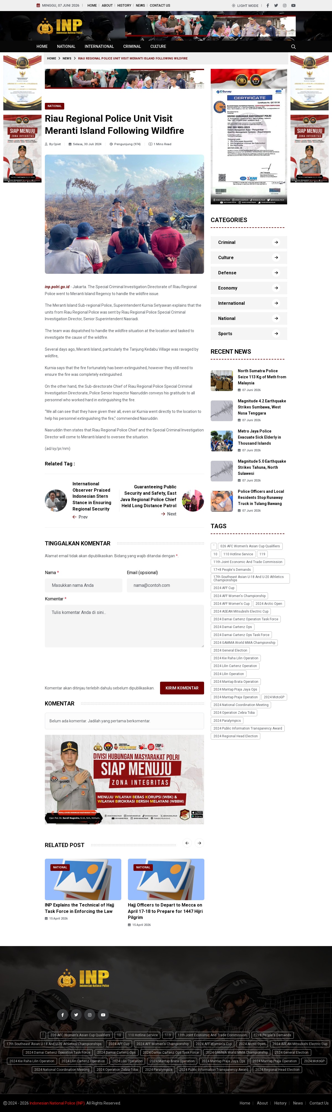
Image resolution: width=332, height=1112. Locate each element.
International (99, 46)
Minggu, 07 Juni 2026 (60, 5)
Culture (158, 46)
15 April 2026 (56, 918)
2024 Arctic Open (268, 603)
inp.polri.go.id (57, 287)
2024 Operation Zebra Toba (233, 711)
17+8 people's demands (232, 569)
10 (215, 554)
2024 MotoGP (274, 696)
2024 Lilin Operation (228, 673)
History (124, 5)
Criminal (132, 46)
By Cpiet (53, 144)
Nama (52, 572)
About (107, 5)
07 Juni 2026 (249, 390)
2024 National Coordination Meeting (240, 704)
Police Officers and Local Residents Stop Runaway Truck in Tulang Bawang (261, 497)
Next (168, 514)
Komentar (55, 598)
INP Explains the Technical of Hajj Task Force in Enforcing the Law (79, 908)
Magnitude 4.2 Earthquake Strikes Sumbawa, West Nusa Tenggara (262, 407)
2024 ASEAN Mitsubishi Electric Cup (240, 611)
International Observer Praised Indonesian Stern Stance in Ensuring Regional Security (92, 496)
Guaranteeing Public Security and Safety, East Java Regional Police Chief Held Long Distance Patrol (148, 496)
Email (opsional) (142, 572)
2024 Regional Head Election (235, 735)
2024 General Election (230, 650)
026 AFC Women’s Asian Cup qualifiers (250, 546)
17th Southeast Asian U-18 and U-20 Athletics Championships (248, 578)
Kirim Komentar (182, 688)
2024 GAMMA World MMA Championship (244, 642)
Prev (80, 517)
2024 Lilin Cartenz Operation (235, 665)
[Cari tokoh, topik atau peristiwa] (293, 46)
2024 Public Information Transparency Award (247, 727)
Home (92, 5)
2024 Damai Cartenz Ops (232, 626)
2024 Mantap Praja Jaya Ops (235, 688)
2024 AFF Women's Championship (239, 595)
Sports (225, 333)
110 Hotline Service (238, 554)
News (140, 5)
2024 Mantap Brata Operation (235, 681)
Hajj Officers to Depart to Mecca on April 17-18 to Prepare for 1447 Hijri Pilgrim (165, 911)
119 (262, 554)
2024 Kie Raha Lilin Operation (235, 657)
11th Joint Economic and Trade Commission (247, 562)
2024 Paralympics (227, 719)
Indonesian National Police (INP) (57, 1103)
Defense (227, 272)
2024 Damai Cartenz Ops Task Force (241, 634)
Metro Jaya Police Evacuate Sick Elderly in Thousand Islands (259, 437)
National (66, 46)
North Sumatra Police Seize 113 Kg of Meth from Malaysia (262, 377)
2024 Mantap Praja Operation (235, 696)
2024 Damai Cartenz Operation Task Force (245, 619)
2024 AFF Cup (223, 588)
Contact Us (160, 5)
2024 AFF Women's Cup (231, 603)
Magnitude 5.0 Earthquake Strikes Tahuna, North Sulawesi (262, 467)
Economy (227, 288)
